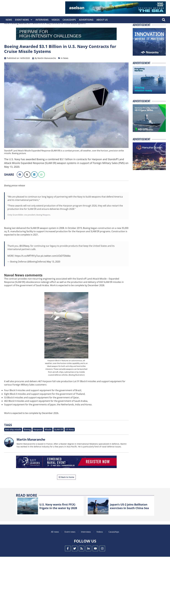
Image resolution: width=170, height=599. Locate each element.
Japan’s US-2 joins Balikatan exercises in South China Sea (126, 515)
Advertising (86, 19)
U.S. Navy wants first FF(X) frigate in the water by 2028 (59, 515)
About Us (102, 19)
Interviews (42, 19)
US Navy (61, 439)
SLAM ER (51, 439)
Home (7, 33)
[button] (163, 20)
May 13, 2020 (53, 271)
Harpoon (33, 439)
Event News (23, 19)
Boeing (24, 439)
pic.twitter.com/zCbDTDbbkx (55, 265)
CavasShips (69, 19)
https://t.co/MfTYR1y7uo (27, 265)
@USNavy (24, 255)
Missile (42, 439)
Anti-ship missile (11, 439)
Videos (56, 19)
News (9, 19)
